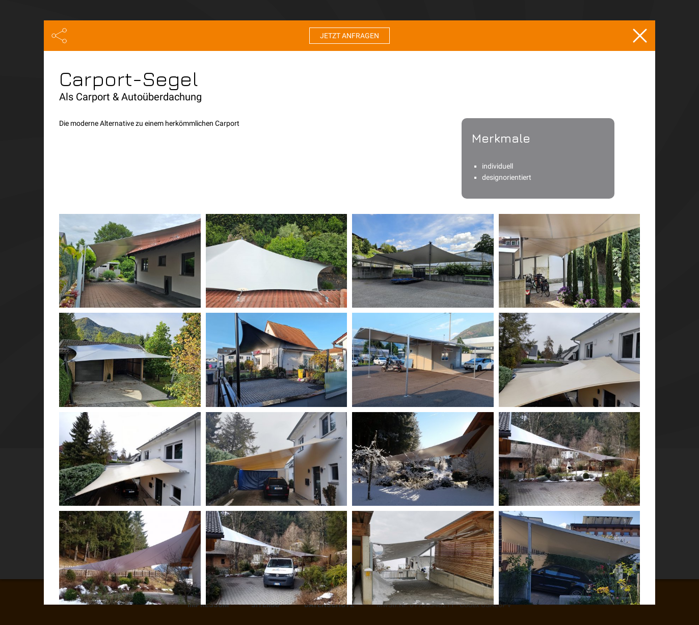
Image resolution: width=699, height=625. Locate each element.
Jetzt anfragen (349, 36)
